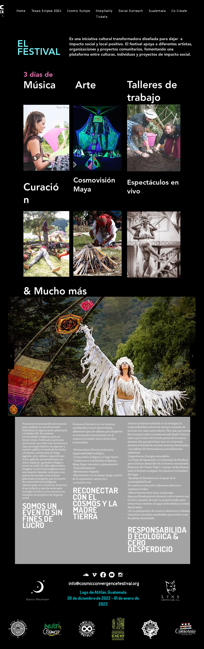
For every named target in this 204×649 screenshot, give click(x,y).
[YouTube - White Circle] (112, 575)
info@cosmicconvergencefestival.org (104, 583)
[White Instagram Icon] (120, 575)
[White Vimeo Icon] (94, 575)
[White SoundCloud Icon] (86, 575)
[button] (102, 356)
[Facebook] (103, 575)
